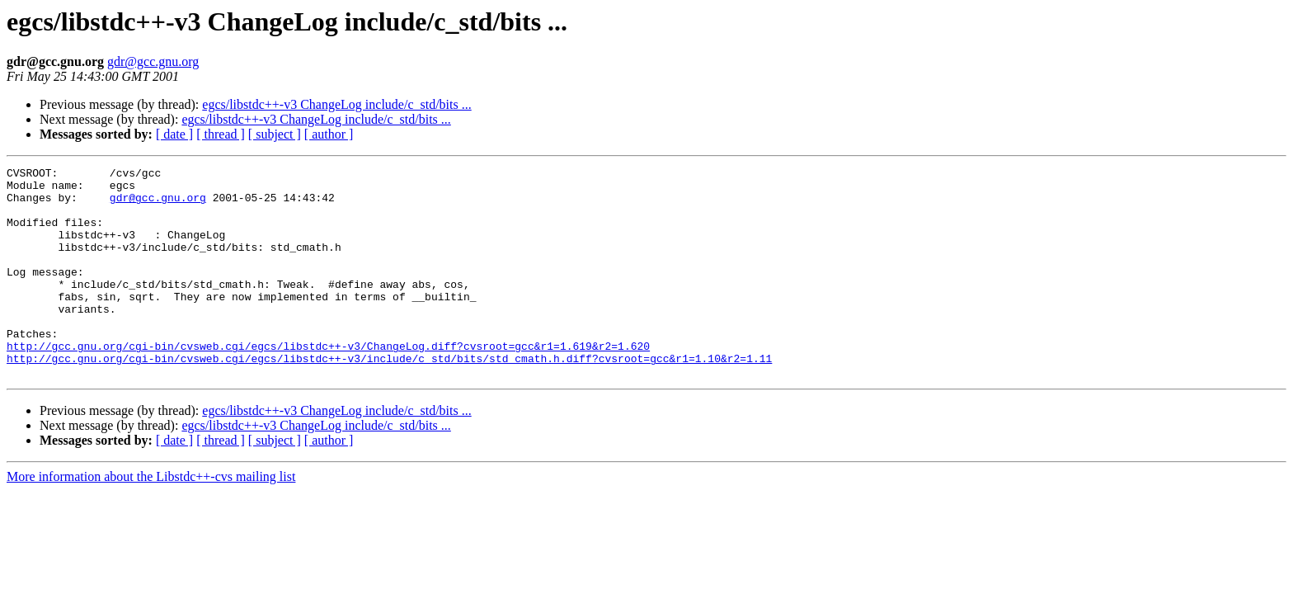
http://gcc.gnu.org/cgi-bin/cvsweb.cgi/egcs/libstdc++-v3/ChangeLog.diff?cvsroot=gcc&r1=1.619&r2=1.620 (328, 382)
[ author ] (329, 134)
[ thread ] (220, 134)
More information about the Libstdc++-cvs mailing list (151, 519)
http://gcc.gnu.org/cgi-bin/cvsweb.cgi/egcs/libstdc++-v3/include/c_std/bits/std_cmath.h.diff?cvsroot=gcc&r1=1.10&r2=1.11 (389, 397)
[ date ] (174, 134)
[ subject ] (274, 134)
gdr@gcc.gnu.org (153, 61)
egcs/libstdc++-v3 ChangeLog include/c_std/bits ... (336, 104)
